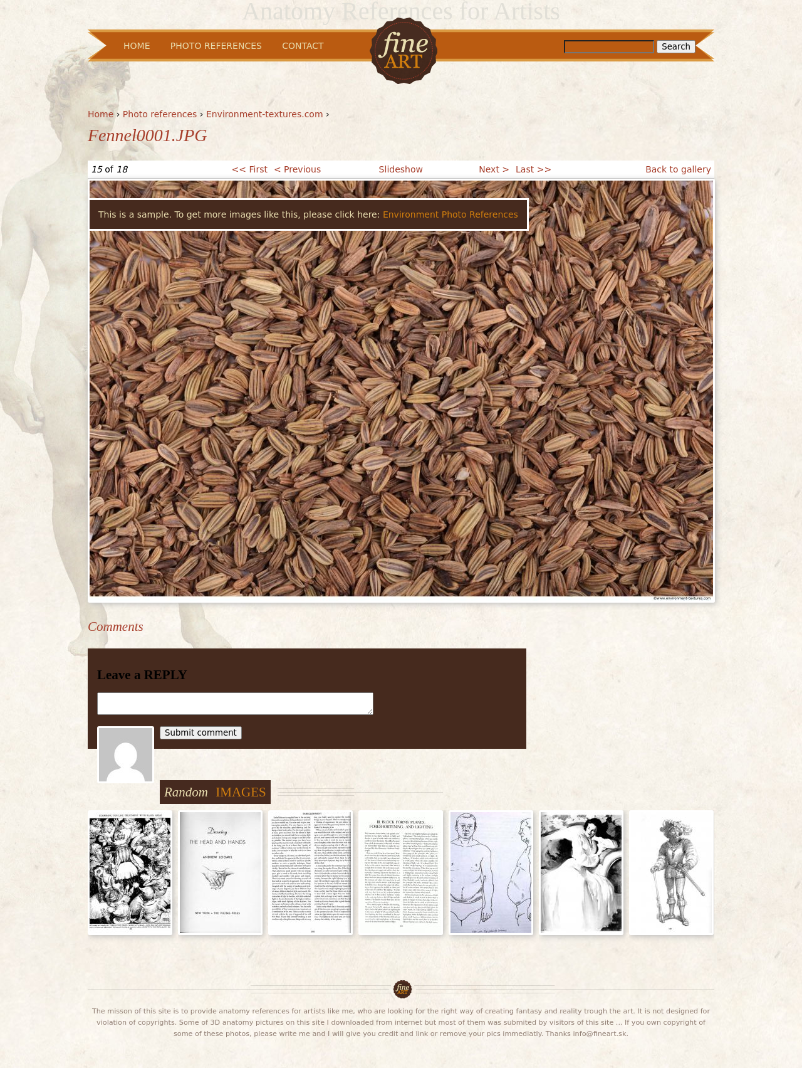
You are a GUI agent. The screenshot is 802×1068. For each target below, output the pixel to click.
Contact (302, 46)
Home (100, 114)
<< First (250, 169)
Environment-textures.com (264, 114)
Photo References (216, 46)
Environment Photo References (450, 214)
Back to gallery (678, 169)
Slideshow (401, 169)
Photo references (160, 114)
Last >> (533, 169)
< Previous (297, 169)
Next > (494, 169)
